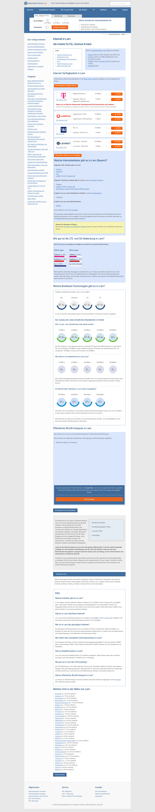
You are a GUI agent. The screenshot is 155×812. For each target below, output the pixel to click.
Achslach (58, 694)
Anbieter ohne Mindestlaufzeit (37, 162)
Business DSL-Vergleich (35, 52)
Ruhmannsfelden (60, 752)
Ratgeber (31, 69)
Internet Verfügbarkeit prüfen (37, 49)
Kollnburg (58, 729)
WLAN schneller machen (36, 86)
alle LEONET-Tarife (61, 147)
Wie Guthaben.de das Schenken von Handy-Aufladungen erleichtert (35, 111)
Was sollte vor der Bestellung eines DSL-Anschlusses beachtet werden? (37, 101)
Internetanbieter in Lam (98, 50)
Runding (57, 754)
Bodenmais (58, 707)
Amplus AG (102, 61)
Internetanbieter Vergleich (36, 44)
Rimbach (58, 749)
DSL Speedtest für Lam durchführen (65, 510)
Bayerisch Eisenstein (62, 703)
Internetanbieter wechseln (37, 791)
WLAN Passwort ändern (35, 196)
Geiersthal (58, 718)
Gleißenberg (59, 720)
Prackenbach (59, 743)
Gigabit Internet (33, 58)
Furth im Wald (59, 716)
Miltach (57, 738)
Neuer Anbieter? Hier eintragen (72, 796)
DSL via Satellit (73, 210)
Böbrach (57, 709)
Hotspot (118, 680)
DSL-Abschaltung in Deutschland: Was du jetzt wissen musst (36, 139)
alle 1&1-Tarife (60, 134)
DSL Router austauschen (36, 159)
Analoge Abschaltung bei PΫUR (38, 173)
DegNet (90, 66)
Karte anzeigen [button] (89, 499)
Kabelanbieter (96, 193)
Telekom (91, 55)
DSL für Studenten (35, 798)
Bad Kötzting (59, 700)
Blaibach (58, 705)
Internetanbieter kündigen (36, 170)
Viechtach (58, 761)
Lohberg (57, 736)
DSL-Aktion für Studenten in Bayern (74, 227)
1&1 (89, 59)
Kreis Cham (88, 79)
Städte (123, 34)
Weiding (57, 763)
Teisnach (58, 758)
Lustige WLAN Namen (35, 106)
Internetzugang (32, 64)
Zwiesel (57, 769)
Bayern (95, 79)
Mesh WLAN (32, 199)
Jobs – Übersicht (67, 794)
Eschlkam (58, 714)
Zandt (57, 767)
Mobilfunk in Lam (63, 57)
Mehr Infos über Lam (64, 66)
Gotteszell (58, 723)
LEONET (90, 61)
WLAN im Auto (32, 129)
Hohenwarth (59, 727)
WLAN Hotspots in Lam (65, 64)
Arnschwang (59, 698)
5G (63, 244)
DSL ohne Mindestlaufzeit (36, 47)
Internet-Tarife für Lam (64, 55)
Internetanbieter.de (114, 34)
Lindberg (58, 734)
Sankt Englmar (60, 756)
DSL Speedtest (67, 791)
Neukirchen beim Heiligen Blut (65, 741)
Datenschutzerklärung (102, 794)
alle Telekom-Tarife (61, 100)
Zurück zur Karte (60, 774)
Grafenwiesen (59, 725)
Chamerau (58, 712)
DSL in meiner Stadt (34, 55)
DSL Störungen (33, 801)
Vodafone (91, 57)
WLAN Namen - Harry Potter (37, 116)
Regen (57, 747)
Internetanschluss (33, 61)
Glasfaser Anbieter (97, 180)
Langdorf (58, 732)
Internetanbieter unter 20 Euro (38, 796)
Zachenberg (59, 765)
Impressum (99, 796)
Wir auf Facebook (101, 791)
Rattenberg (58, 745)
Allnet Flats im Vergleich (35, 66)
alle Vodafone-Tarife (61, 120)
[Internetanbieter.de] (35, 3)
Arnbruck (58, 696)
